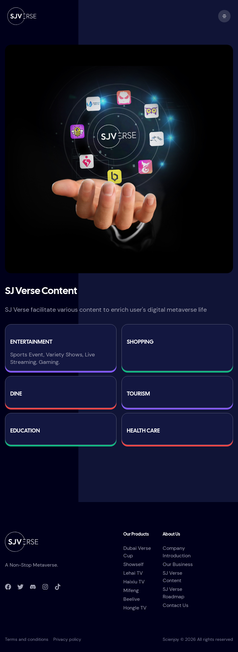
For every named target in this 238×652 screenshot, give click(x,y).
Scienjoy (171, 639)
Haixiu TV (134, 581)
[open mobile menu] (224, 16)
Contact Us (175, 605)
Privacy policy (67, 639)
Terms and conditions (26, 639)
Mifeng (131, 590)
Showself (133, 564)
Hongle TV (135, 607)
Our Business (178, 564)
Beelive (131, 599)
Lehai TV (133, 573)
